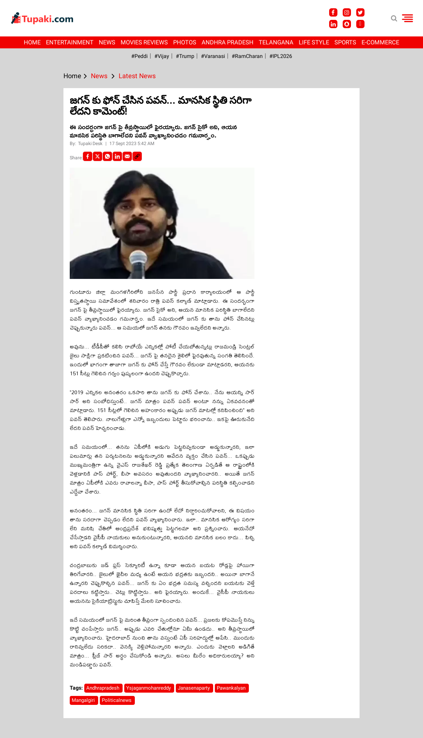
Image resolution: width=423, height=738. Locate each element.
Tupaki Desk (90, 143)
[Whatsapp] (107, 156)
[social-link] (137, 156)
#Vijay (161, 56)
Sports (345, 42)
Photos (184, 42)
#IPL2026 (280, 56)
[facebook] (88, 156)
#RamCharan (247, 56)
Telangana (276, 42)
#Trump (185, 56)
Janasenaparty (194, 688)
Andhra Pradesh (227, 42)
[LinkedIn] (117, 156)
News (107, 42)
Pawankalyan (232, 688)
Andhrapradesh (103, 688)
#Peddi (139, 56)
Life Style (314, 42)
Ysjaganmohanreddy (149, 688)
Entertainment (70, 42)
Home (32, 42)
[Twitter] (97, 156)
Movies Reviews (144, 42)
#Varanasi (213, 56)
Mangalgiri (84, 700)
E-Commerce (380, 42)
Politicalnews (117, 700)
